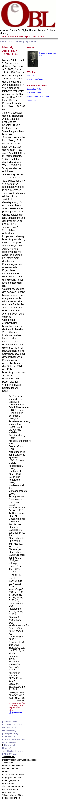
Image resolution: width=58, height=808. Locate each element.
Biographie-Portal (34, 89)
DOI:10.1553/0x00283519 (38, 79)
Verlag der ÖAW (10, 733)
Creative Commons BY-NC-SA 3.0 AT (12, 754)
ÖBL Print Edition (34, 93)
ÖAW (16, 739)
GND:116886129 (34, 75)
